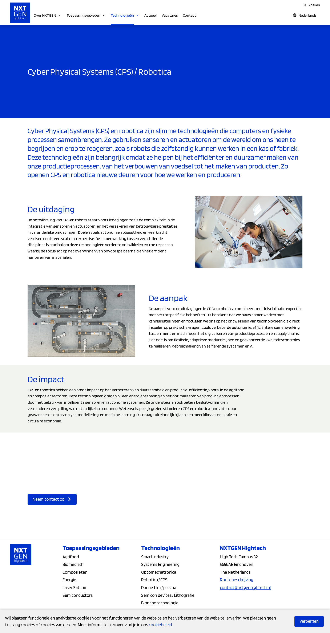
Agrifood (71, 557)
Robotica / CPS (154, 580)
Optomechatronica (158, 572)
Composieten (75, 572)
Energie (69, 580)
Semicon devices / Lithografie (167, 595)
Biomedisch (73, 564)
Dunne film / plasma (158, 588)
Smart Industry (155, 557)
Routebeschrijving (236, 580)
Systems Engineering (160, 564)
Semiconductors (78, 595)
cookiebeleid (160, 624)
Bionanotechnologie (159, 603)
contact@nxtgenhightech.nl (245, 588)
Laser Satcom (75, 588)
